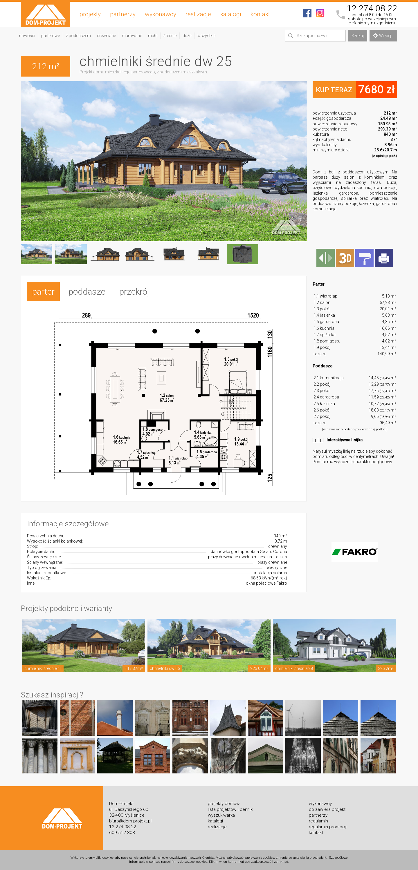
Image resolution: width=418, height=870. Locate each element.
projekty (90, 14)
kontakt (260, 14)
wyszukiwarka (221, 815)
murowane (132, 35)
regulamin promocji (328, 826)
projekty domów (224, 803)
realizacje (198, 14)
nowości (27, 35)
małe (152, 35)
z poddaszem (78, 35)
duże (187, 35)
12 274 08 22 (372, 8)
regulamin (318, 821)
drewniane (106, 35)
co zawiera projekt (327, 809)
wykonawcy (160, 14)
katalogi (230, 14)
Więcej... (383, 35)
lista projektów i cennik (230, 809)
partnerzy (123, 14)
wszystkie (206, 35)
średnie (169, 35)
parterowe (50, 35)
